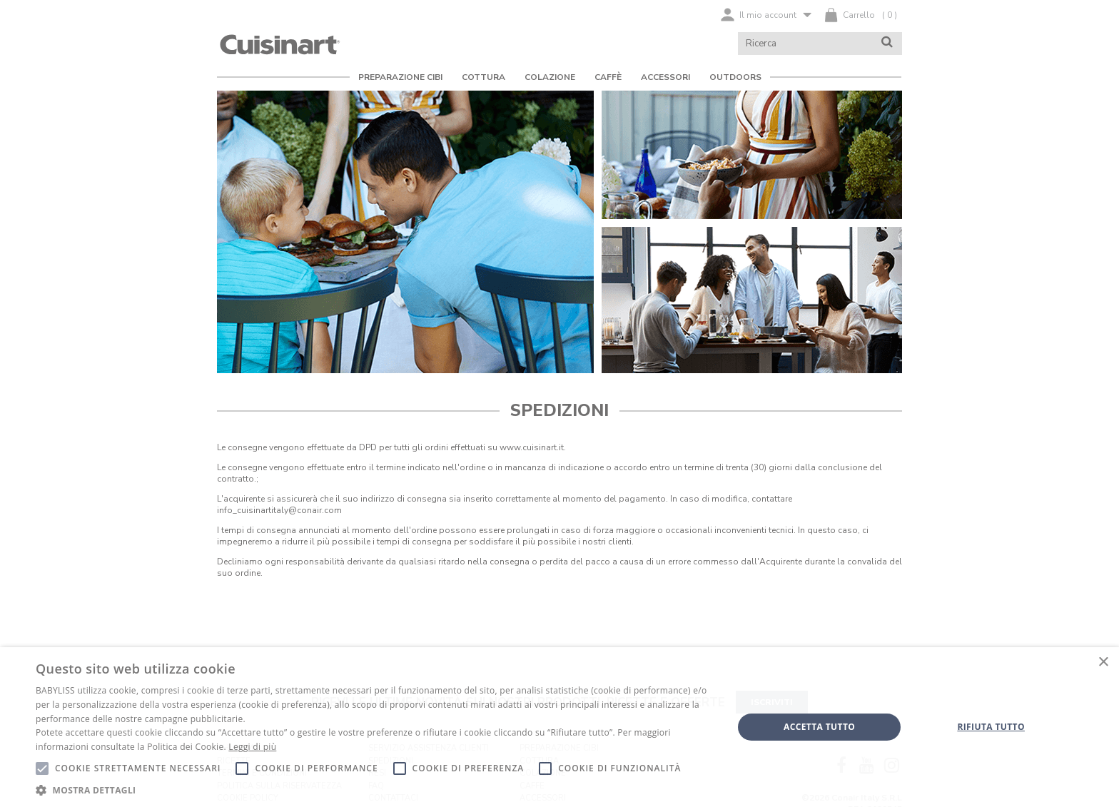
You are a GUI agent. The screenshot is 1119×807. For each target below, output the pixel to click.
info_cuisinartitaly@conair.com (279, 510)
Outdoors (735, 77)
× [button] (1103, 662)
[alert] (559, 727)
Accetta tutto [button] (819, 727)
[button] (374, 789)
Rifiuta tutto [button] (991, 727)
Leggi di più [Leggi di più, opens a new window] (252, 747)
